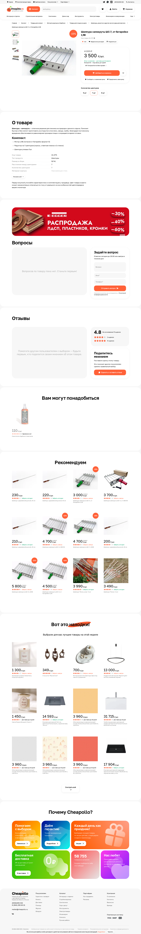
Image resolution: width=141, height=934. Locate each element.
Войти (114, 9)
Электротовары (95, 16)
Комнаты (62, 917)
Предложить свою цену (116, 79)
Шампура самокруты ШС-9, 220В (22, 592)
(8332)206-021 (119, 2)
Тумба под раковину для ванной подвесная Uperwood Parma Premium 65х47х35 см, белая (115, 723)
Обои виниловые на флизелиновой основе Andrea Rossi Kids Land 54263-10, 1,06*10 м (85, 771)
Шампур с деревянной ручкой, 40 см (115, 547)
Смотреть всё (70, 787)
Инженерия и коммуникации (115, 16)
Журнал (38, 908)
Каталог (35, 9)
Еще (131, 16)
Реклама (86, 899)
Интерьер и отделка (13, 16)
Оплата (38, 899)
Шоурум (38, 911)
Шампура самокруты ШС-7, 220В (83, 547)
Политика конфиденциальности (119, 929)
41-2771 (91, 38)
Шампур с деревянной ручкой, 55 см (23, 500)
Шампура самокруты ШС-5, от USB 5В (116, 500)
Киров (11, 2)
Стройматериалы (65, 899)
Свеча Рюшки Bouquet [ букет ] (22, 722)
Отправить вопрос (108, 288)
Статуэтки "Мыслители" (50, 675)
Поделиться (112, 41)
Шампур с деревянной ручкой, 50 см (54, 500)
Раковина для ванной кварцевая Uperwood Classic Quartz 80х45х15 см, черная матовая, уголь (116, 771)
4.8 (85, 41)
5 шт (84, 93)
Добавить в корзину (103, 73)
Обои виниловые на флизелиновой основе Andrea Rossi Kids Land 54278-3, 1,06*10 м (55, 771)
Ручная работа (64, 920)
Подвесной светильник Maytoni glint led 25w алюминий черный (115, 676)
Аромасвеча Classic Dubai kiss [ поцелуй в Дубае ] (22, 676)
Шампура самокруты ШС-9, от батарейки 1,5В (52, 592)
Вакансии (110, 902)
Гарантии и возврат (42, 896)
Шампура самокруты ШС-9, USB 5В (54, 547)
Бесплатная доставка (24, 2)
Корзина (129, 9)
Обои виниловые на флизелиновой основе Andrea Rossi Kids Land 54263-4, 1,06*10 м (24, 771)
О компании (111, 896)
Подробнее (101, 932)
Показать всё (17, 176)
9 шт (103, 93)
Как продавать (88, 896)
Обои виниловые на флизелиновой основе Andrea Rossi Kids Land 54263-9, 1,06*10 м (85, 723)
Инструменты (79, 16)
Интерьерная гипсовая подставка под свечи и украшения (85, 676)
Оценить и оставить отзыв (111, 372)
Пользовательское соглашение (99, 929)
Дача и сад (65, 16)
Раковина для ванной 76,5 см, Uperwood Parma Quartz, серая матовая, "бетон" (55, 723)
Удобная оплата (40, 2)
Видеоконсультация (97, 41)
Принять (110, 932)
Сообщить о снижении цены (96, 79)
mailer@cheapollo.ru (20, 909)
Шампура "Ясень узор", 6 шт (82, 592)
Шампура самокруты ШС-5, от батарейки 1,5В (82, 501)
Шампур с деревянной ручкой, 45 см (23, 547)
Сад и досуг (63, 905)
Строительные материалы (34, 16)
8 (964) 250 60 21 (18, 905)
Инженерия (63, 914)
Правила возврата (83, 929)
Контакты (131, 2)
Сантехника (52, 16)
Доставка (39, 902)
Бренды (109, 905)
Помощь (38, 905)
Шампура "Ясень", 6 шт (111, 592)
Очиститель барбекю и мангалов (22, 436)
